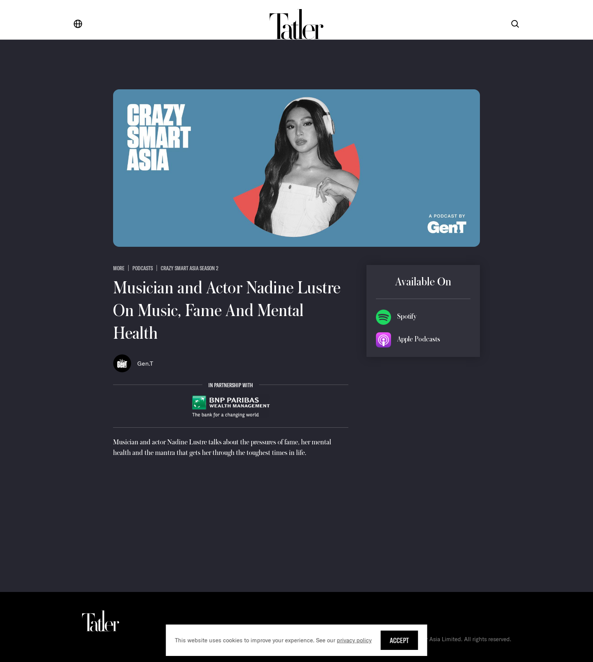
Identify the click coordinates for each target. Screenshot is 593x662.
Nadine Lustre (187, 442)
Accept (399, 640)
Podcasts (142, 268)
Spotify (406, 316)
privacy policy (354, 640)
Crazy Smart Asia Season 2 (189, 268)
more (118, 268)
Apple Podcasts (418, 339)
